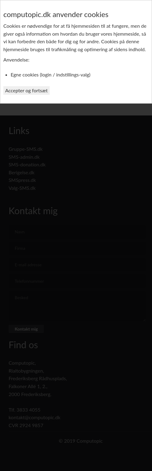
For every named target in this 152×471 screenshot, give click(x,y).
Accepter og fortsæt (26, 90)
